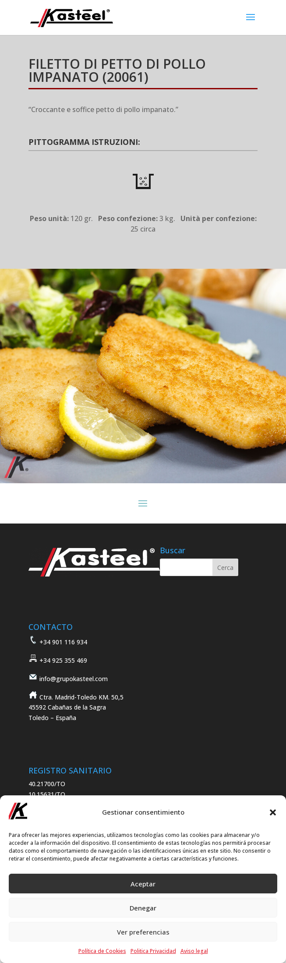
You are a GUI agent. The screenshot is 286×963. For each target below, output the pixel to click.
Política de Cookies (102, 951)
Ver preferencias (143, 932)
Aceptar (143, 883)
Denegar (143, 907)
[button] (272, 812)
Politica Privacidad (153, 951)
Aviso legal (194, 951)
